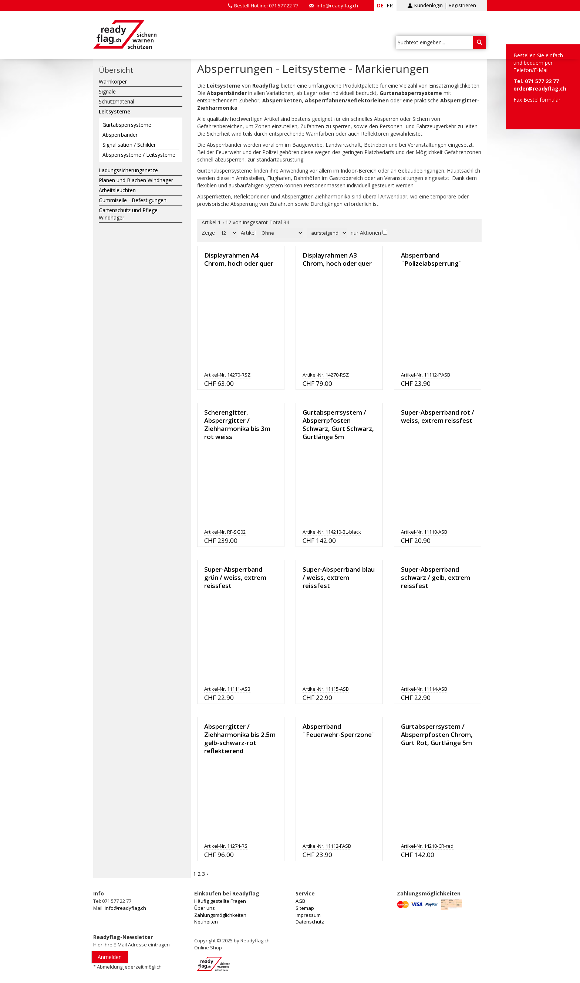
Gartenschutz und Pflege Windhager (128, 214)
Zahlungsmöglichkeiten (220, 915)
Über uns (204, 908)
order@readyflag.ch (539, 88)
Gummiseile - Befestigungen (132, 200)
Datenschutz (310, 921)
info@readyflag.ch (337, 5)
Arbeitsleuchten (117, 190)
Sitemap (305, 908)
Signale (107, 91)
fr (390, 5)
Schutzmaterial (116, 101)
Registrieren (462, 5)
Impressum (308, 915)
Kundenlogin (428, 5)
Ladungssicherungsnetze (128, 170)
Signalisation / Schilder (129, 144)
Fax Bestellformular (536, 99)
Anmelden (110, 956)
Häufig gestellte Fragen (220, 901)
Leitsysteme (114, 111)
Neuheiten (206, 921)
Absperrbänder (120, 134)
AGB (300, 901)
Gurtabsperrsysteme (126, 124)
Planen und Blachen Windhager (136, 180)
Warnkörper (113, 81)
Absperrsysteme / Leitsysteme (138, 154)
